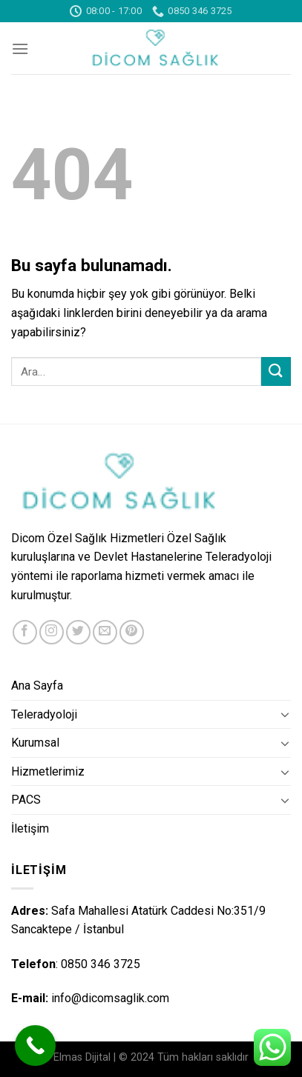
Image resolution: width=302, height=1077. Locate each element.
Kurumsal (35, 743)
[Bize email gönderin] (105, 632)
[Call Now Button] (35, 1045)
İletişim (30, 828)
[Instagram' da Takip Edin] (51, 632)
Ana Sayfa (37, 685)
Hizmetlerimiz (48, 771)
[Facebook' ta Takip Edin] (25, 632)
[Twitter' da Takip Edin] (78, 632)
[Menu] (20, 48)
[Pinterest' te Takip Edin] (131, 632)
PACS (26, 800)
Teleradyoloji (44, 714)
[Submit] (276, 371)
